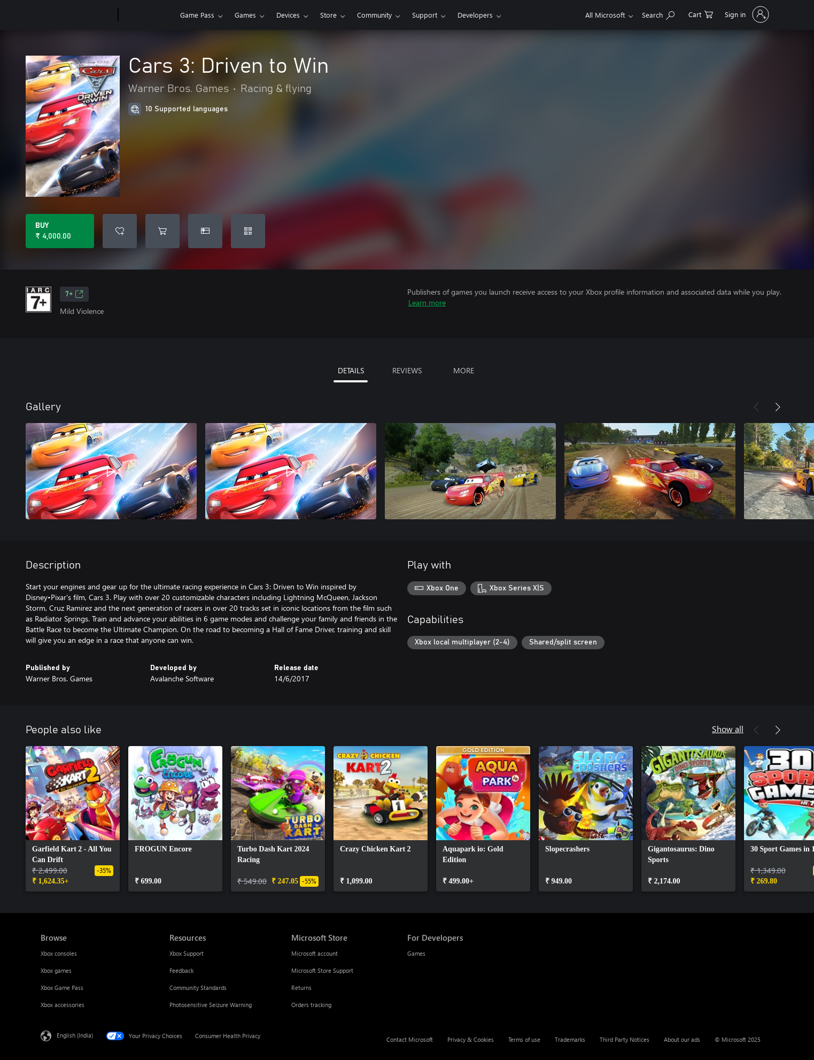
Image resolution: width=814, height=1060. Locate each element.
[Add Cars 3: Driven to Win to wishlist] (120, 231)
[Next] (777, 407)
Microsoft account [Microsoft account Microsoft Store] (314, 953)
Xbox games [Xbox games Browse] (56, 970)
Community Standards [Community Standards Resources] (198, 987)
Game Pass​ (197, 14)
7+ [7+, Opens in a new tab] (74, 294)
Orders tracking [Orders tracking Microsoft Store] (311, 1004)
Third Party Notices (624, 1039)
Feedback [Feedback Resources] (181, 970)
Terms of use (524, 1039)
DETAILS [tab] (351, 370)
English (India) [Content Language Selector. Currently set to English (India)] (75, 1035)
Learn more (427, 302)
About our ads (682, 1039)
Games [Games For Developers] (416, 953)
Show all (727, 728)
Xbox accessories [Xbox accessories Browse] (62, 1004)
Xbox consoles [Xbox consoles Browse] (59, 953)
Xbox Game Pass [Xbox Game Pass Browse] (62, 987)
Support (424, 14)
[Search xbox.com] (658, 14)
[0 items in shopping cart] (700, 13)
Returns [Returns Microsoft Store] (301, 987)
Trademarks (570, 1039)
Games (245, 14)
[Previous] (756, 407)
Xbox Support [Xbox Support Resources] (186, 953)
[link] (73, 819)
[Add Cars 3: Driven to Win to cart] (162, 231)
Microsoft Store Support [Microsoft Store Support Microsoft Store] (322, 970)
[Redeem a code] (248, 231)
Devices (288, 14)
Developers (475, 14)
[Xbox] (147, 15)
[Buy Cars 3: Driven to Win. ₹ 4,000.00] (60, 231)
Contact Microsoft (409, 1039)
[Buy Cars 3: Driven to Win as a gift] (205, 231)
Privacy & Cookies (470, 1039)
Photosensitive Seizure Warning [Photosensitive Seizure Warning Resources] (210, 1004)
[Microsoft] (77, 15)
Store (328, 14)
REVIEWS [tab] (407, 370)
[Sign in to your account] (745, 14)
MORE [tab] (463, 370)
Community (374, 14)
